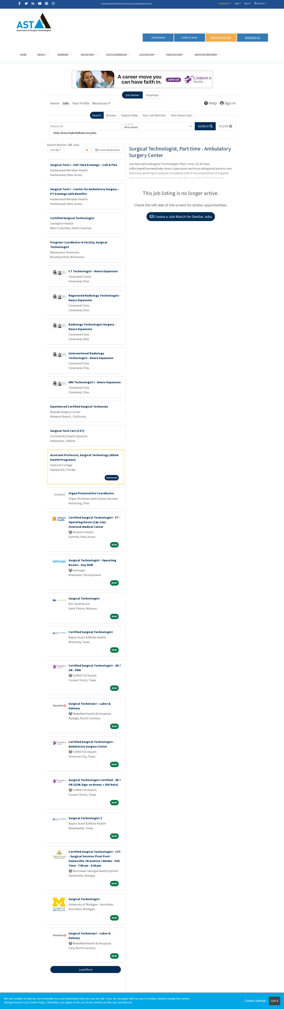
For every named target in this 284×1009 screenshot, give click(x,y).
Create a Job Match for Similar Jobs (181, 216)
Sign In (228, 103)
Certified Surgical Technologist (72, 218)
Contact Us (224, 3)
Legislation (146, 54)
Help (210, 103)
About (41, 54)
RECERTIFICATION (221, 37)
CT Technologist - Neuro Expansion (93, 271)
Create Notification (107, 150)
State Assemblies (116, 54)
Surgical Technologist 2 (85, 818)
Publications (174, 54)
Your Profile (80, 103)
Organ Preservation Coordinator (91, 493)
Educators (87, 54)
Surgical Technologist (84, 598)
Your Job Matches (154, 115)
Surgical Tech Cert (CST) (67, 431)
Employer (152, 95)
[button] (226, 126)
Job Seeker (132, 95)
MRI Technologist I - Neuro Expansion (95, 382)
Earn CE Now (189, 37)
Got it (274, 1000)
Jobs (237, 3)
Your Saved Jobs (181, 115)
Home (23, 54)
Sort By (54, 150)
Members (63, 54)
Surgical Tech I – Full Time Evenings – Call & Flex (83, 165)
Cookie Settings (255, 1000)
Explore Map (129, 115)
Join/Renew (158, 37)
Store (246, 3)
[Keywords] (85, 126)
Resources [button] (99, 103)
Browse (111, 115)
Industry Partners (206, 54)
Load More (85, 969)
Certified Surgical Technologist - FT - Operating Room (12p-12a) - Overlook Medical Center (94, 522)
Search (259, 3)
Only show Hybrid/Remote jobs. (75, 133)
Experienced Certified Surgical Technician (79, 406)
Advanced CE (252, 37)
